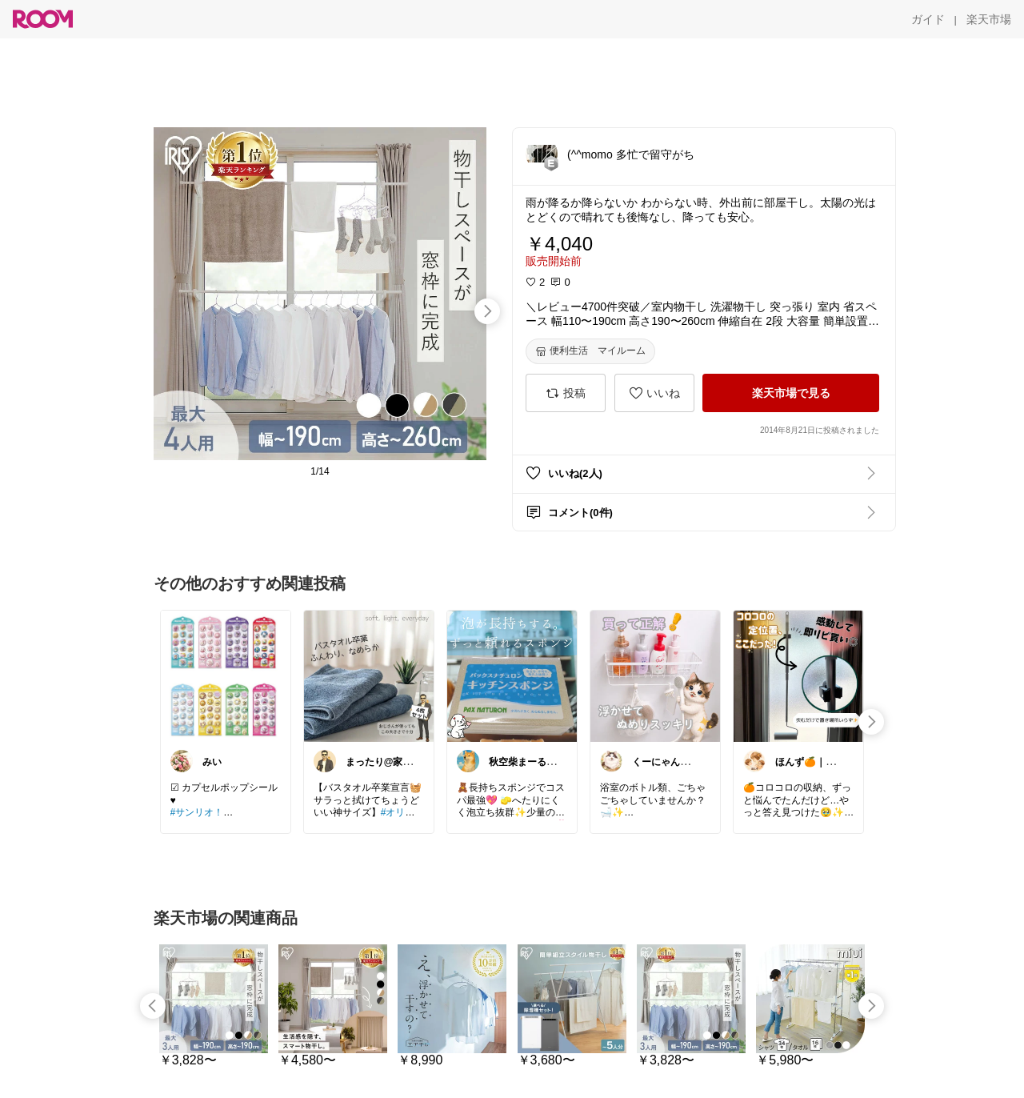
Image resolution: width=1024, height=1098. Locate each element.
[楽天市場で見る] (790, 393)
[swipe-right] (487, 311)
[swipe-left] (153, 1006)
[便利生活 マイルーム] (590, 351)
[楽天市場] (988, 19)
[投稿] (566, 393)
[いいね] (654, 393)
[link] (225, 675)
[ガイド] (928, 19)
